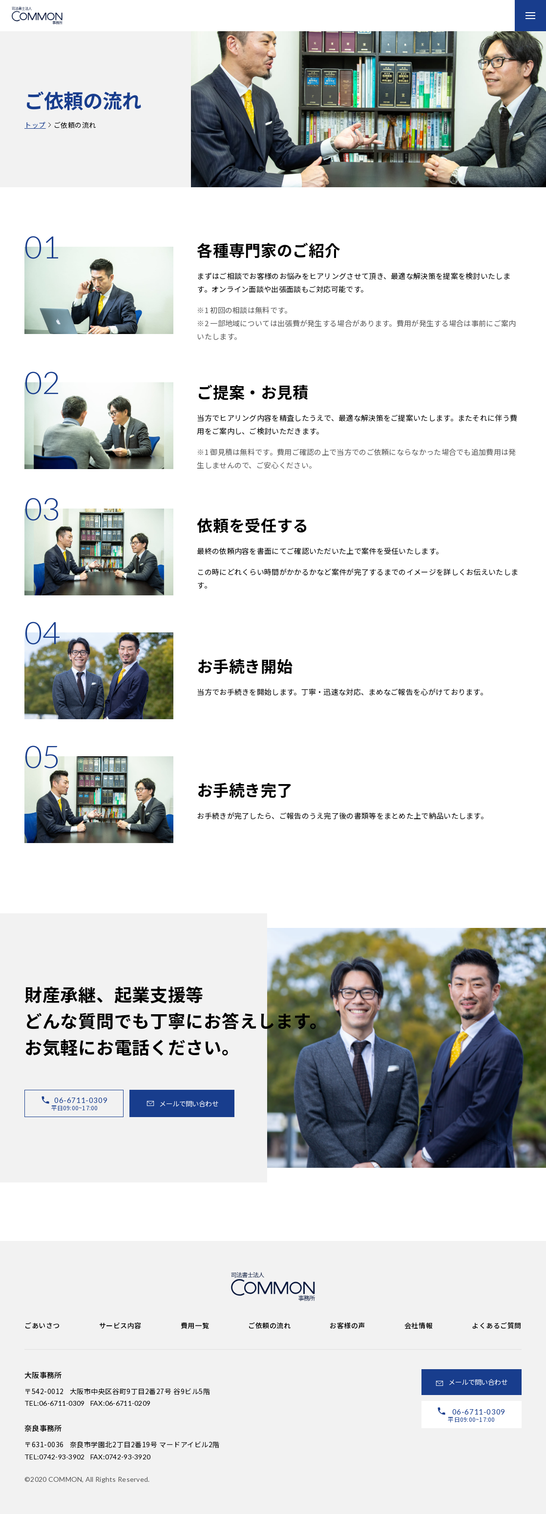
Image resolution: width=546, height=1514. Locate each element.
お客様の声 (347, 1325)
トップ (35, 124)
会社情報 (418, 1325)
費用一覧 (195, 1325)
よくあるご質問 (497, 1325)
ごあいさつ (42, 1325)
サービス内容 (120, 1325)
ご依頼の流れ (269, 1325)
